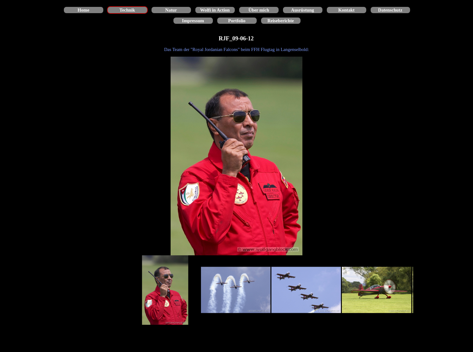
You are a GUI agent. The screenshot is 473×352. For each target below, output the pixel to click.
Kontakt (346, 10)
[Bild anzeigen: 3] (306, 290)
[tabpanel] (236, 49)
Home (83, 10)
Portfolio (236, 20)
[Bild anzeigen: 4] (377, 290)
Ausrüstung (302, 10)
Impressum (193, 20)
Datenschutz (390, 10)
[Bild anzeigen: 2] (236, 290)
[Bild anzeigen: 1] (165, 290)
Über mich (258, 10)
